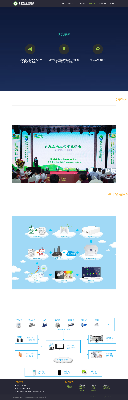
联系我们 (113, 3)
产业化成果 (106, 387)
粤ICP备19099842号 (39, 397)
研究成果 (93, 390)
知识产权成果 (106, 388)
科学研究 (92, 3)
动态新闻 (82, 3)
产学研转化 (102, 3)
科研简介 (93, 387)
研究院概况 (71, 3)
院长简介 (81, 388)
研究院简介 (82, 387)
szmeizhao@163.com (24, 388)
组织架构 (81, 390)
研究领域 (93, 388)
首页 (62, 3)
